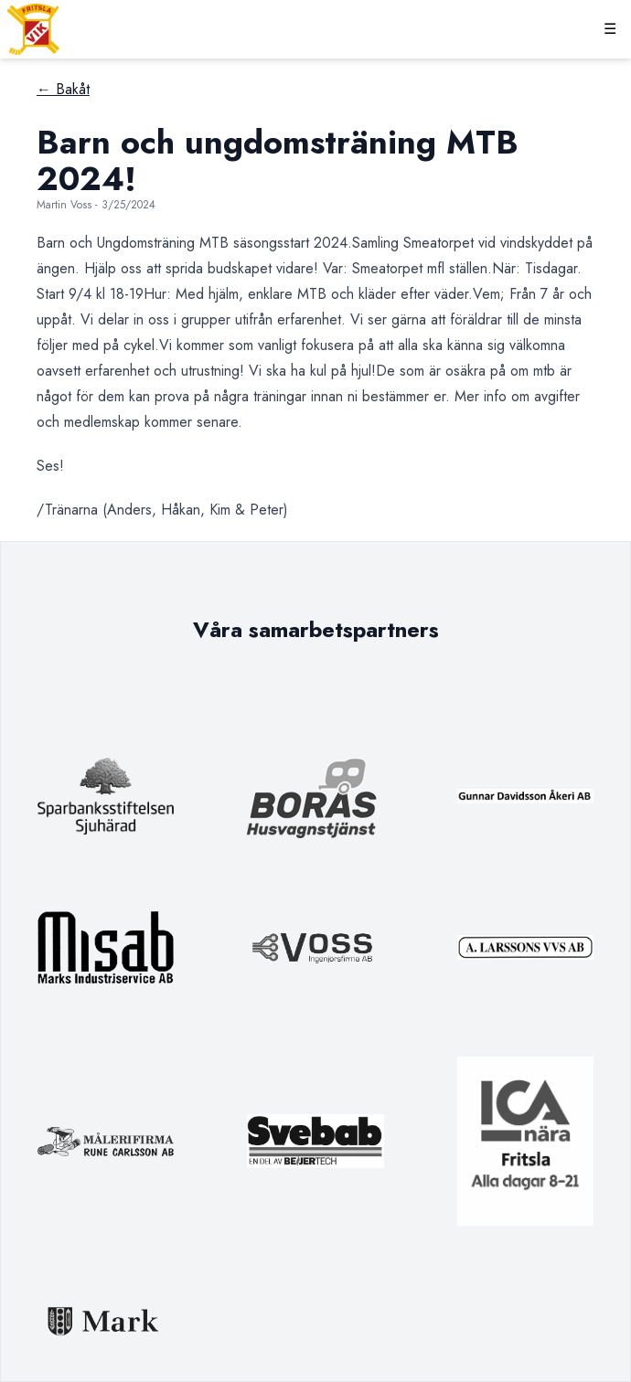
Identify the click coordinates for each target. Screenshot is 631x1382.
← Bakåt (63, 89)
